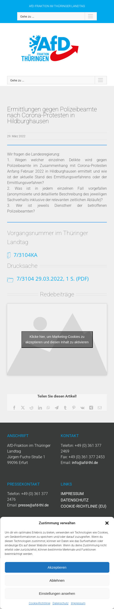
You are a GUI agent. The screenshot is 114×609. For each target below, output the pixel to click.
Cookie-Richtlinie (39, 603)
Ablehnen (57, 580)
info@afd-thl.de (85, 462)
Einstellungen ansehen (57, 593)
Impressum (78, 603)
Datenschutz (61, 603)
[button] (106, 523)
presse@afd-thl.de (33, 505)
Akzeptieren (57, 567)
